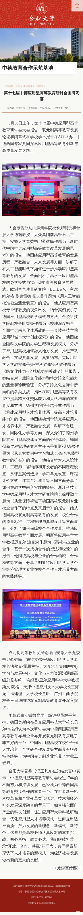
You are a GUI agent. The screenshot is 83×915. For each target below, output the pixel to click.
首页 (17, 86)
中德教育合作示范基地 (34, 86)
